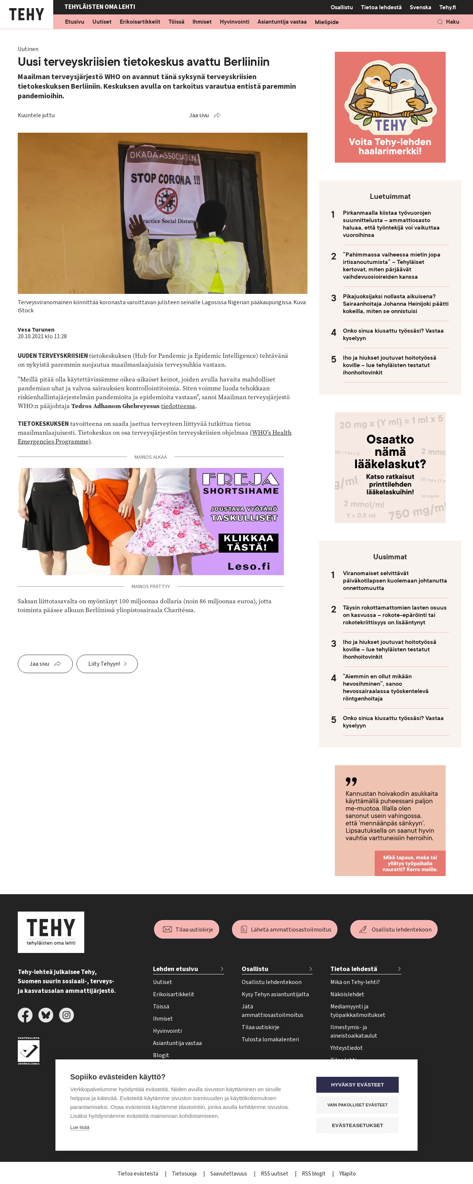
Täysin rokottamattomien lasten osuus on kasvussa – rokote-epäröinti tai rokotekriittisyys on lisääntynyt (395, 615)
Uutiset (102, 22)
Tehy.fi (447, 7)
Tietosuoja (185, 1174)
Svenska (420, 7)
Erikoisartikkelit (140, 22)
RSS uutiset (275, 1174)
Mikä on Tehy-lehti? (355, 982)
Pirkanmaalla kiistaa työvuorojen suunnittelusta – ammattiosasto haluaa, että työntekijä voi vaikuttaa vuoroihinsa (391, 224)
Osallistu (342, 7)
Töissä (176, 22)
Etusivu (74, 22)
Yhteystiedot (346, 1048)
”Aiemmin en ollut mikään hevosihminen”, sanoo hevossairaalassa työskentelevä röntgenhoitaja (386, 687)
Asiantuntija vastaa (282, 22)
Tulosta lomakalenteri (270, 1039)
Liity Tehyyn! (104, 664)
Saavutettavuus (229, 1174)
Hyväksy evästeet (358, 1085)
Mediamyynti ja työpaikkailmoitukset (357, 1011)
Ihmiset (202, 22)
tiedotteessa (178, 406)
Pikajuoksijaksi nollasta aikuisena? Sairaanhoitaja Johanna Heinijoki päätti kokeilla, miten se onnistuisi (396, 304)
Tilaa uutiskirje (194, 930)
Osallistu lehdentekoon (402, 930)
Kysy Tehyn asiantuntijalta (275, 994)
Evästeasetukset (358, 1125)
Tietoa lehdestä (381, 7)
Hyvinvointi (234, 22)
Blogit (161, 1055)
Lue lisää (79, 1127)
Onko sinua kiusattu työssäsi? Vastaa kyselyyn (393, 334)
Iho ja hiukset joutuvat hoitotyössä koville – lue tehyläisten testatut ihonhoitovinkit (389, 365)
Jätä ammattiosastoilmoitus (272, 1011)
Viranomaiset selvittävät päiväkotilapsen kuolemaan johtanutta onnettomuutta (395, 581)
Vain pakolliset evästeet (358, 1105)
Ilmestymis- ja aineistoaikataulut (353, 1031)
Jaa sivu (199, 115)
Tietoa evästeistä (138, 1174)
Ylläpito (347, 1174)
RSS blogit (314, 1174)
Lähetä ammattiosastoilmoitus (291, 930)
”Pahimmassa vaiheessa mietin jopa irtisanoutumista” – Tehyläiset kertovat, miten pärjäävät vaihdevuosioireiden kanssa (391, 266)
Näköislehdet (347, 994)
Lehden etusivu (175, 969)
